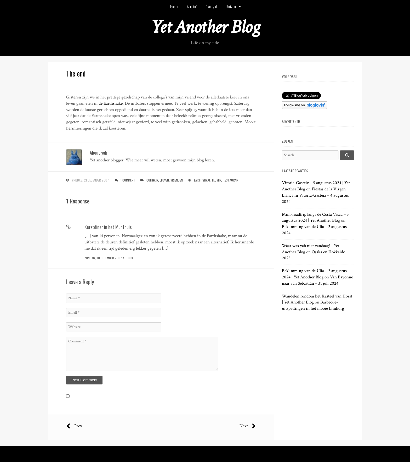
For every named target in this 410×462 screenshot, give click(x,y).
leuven (164, 180)
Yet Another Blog (205, 27)
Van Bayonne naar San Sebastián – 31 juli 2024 (317, 280)
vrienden (176, 180)
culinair (152, 180)
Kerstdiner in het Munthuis (108, 227)
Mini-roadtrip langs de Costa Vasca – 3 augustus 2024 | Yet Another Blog (315, 218)
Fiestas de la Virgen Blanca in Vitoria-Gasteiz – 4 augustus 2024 (315, 195)
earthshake (202, 180)
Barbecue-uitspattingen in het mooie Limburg (313, 305)
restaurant (231, 180)
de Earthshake (111, 103)
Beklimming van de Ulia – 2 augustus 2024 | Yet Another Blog (314, 274)
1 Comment (128, 180)
